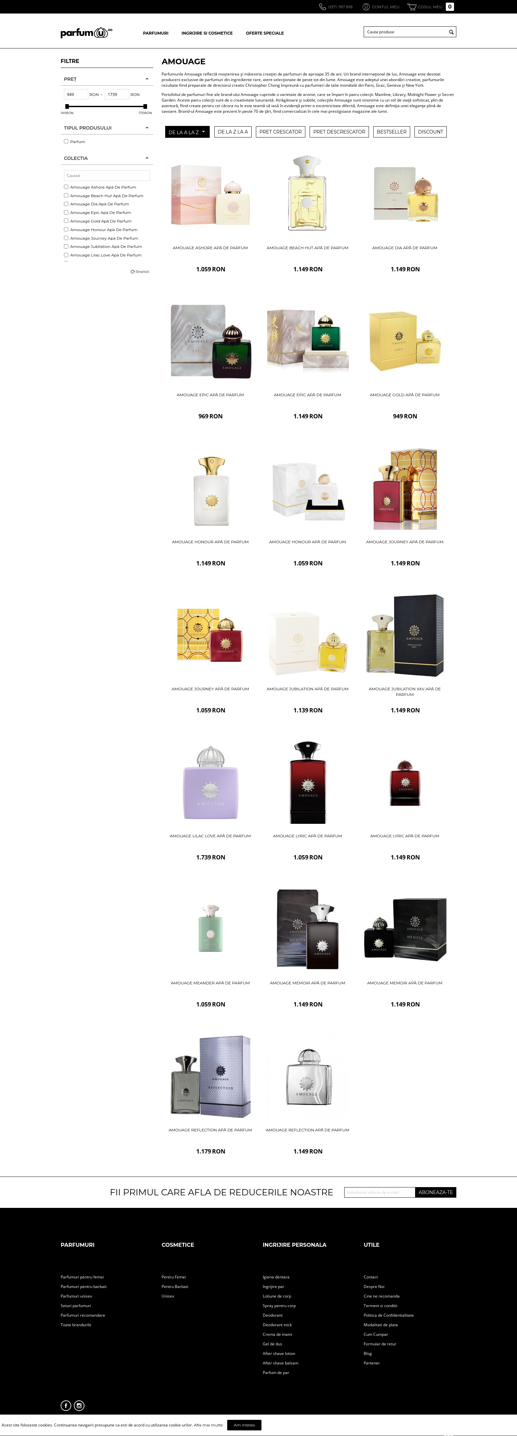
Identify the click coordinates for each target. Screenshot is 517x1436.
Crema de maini (277, 1334)
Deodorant (273, 1315)
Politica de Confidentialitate (389, 1315)
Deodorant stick (277, 1325)
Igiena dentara (276, 1277)
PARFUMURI (155, 33)
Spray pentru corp (279, 1305)
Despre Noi (374, 1286)
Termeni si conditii (380, 1305)
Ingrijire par (273, 1286)
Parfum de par (276, 1372)
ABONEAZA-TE (436, 1192)
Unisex (168, 1296)
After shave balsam (280, 1363)
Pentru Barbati (175, 1286)
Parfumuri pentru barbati (83, 1286)
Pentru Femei (174, 1277)
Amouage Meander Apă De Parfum (210, 982)
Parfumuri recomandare (83, 1315)
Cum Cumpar (376, 1334)
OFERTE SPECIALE (265, 33)
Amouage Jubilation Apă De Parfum (103, 246)
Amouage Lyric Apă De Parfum (307, 835)
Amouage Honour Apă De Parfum (100, 229)
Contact (371, 1277)
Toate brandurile (76, 1325)
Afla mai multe (208, 1424)
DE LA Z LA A (233, 132)
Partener (372, 1363)
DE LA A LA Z (186, 132)
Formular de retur (380, 1344)
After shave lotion (279, 1353)
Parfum (74, 141)
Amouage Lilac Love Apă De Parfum (103, 255)
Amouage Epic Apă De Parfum (97, 212)
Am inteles (244, 1424)
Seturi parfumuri (76, 1305)
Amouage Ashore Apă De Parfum (100, 187)
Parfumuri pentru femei (82, 1277)
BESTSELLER (392, 132)
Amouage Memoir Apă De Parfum (307, 982)
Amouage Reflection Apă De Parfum (210, 1129)
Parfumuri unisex (76, 1296)
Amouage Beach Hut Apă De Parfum (103, 195)
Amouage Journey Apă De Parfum (101, 238)
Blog (368, 1353)
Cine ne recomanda (382, 1296)
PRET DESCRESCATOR (339, 132)
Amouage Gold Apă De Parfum (98, 221)
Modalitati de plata (381, 1325)
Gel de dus (272, 1344)
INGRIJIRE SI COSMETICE (207, 33)
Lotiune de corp (277, 1296)
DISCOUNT (430, 132)
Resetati (142, 272)
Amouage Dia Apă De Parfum (96, 203)
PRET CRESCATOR (280, 132)
